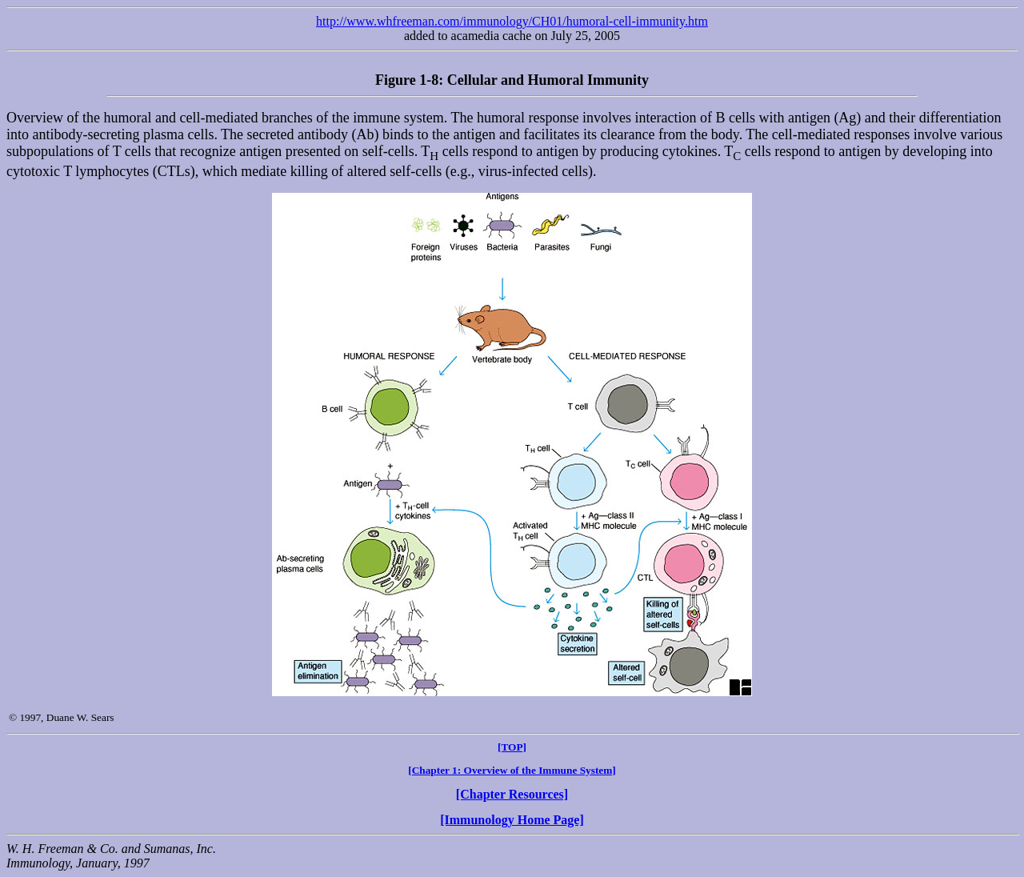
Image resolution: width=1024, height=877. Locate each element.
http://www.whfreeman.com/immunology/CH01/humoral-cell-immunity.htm (512, 21)
